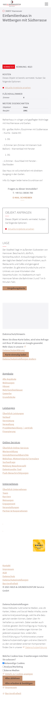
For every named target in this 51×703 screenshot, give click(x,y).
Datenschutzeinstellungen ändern (19, 358)
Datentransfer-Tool (12, 469)
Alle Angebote (9, 379)
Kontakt (6, 565)
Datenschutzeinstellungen (15, 579)
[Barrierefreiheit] (12, 693)
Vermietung (8, 420)
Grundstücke (9, 397)
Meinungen (8, 500)
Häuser (6, 386)
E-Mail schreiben (22, 197)
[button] (46, 4)
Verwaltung (8, 424)
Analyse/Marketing (13, 666)
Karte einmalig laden (15, 354)
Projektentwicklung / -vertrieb (18, 427)
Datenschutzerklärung (36, 647)
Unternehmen (10, 483)
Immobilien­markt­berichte (16, 454)
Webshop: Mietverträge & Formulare (21, 458)
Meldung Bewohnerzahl (14, 465)
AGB (5, 572)
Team (5, 492)
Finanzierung (9, 431)
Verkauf (6, 417)
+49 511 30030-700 (24, 192)
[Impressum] (10, 687)
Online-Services (11, 442)
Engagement (9, 503)
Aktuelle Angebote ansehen (18, 87)
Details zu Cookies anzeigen (19, 673)
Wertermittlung (10, 451)
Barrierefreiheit (10, 583)
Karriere (7, 496)
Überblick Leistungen (13, 413)
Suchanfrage (9, 462)
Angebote (8, 373)
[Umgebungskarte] (15, 288)
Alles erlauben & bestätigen (19, 683)
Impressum (8, 569)
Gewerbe (7, 393)
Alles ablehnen (12, 678)
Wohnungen (8, 382)
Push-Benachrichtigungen (15, 472)
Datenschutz (9, 576)
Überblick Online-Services (16, 447)
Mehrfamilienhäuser (13, 389)
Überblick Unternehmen (15, 489)
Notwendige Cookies (14, 663)
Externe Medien (11, 670)
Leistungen (9, 407)
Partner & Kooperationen (15, 510)
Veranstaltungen (11, 507)
